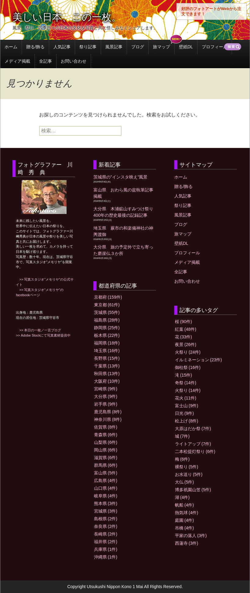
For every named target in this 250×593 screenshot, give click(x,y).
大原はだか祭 (193, 428)
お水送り (188, 474)
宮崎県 (105, 388)
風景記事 (113, 46)
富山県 (105, 472)
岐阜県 (105, 495)
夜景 (185, 344)
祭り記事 (87, 46)
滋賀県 (105, 457)
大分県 (105, 396)
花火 (185, 398)
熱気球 (186, 512)
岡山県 (105, 450)
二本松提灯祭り (195, 451)
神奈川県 (107, 419)
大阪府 (107, 381)
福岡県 (107, 343)
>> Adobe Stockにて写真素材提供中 (43, 335)
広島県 (105, 480)
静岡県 (107, 327)
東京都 (107, 304)
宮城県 (105, 511)
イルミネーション (198, 359)
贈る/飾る (35, 46)
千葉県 (107, 365)
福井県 (105, 541)
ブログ (137, 46)
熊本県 (105, 503)
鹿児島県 (107, 411)
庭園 (184, 520)
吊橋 (184, 527)
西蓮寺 (186, 543)
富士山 (186, 405)
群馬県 (105, 465)
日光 (184, 413)
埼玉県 (107, 350)
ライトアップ (193, 443)
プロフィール (214, 46)
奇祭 (185, 382)
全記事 (45, 61)
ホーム (11, 46)
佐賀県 (105, 427)
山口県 (105, 488)
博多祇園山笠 (193, 489)
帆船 (184, 505)
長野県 (107, 358)
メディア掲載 (17, 61)
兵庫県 (105, 549)
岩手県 (105, 404)
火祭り (188, 352)
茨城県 (107, 312)
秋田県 (107, 373)
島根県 (105, 518)
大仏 (184, 482)
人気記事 (62, 46)
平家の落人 (191, 535)
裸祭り (186, 466)
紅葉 (185, 329)
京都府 (108, 297)
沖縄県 (105, 556)
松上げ (186, 420)
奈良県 (105, 526)
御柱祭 (188, 367)
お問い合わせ (73, 61)
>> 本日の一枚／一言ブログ (38, 330)
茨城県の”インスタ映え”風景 (120, 177)
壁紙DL (186, 46)
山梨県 (105, 442)
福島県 (107, 320)
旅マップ (161, 46)
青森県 (105, 434)
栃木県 (107, 335)
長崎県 (105, 534)
